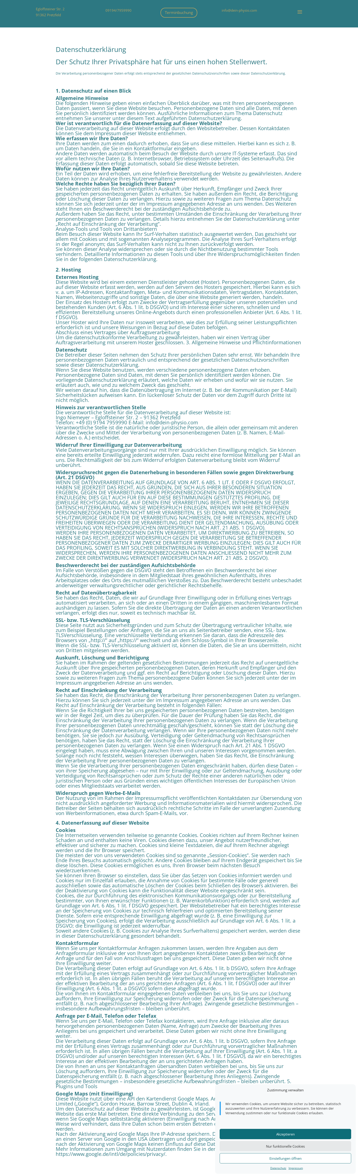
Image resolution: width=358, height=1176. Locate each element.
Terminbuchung (179, 12)
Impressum (296, 1168)
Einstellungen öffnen (285, 1158)
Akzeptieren (285, 1134)
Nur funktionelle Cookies (285, 1146)
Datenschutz (278, 1168)
